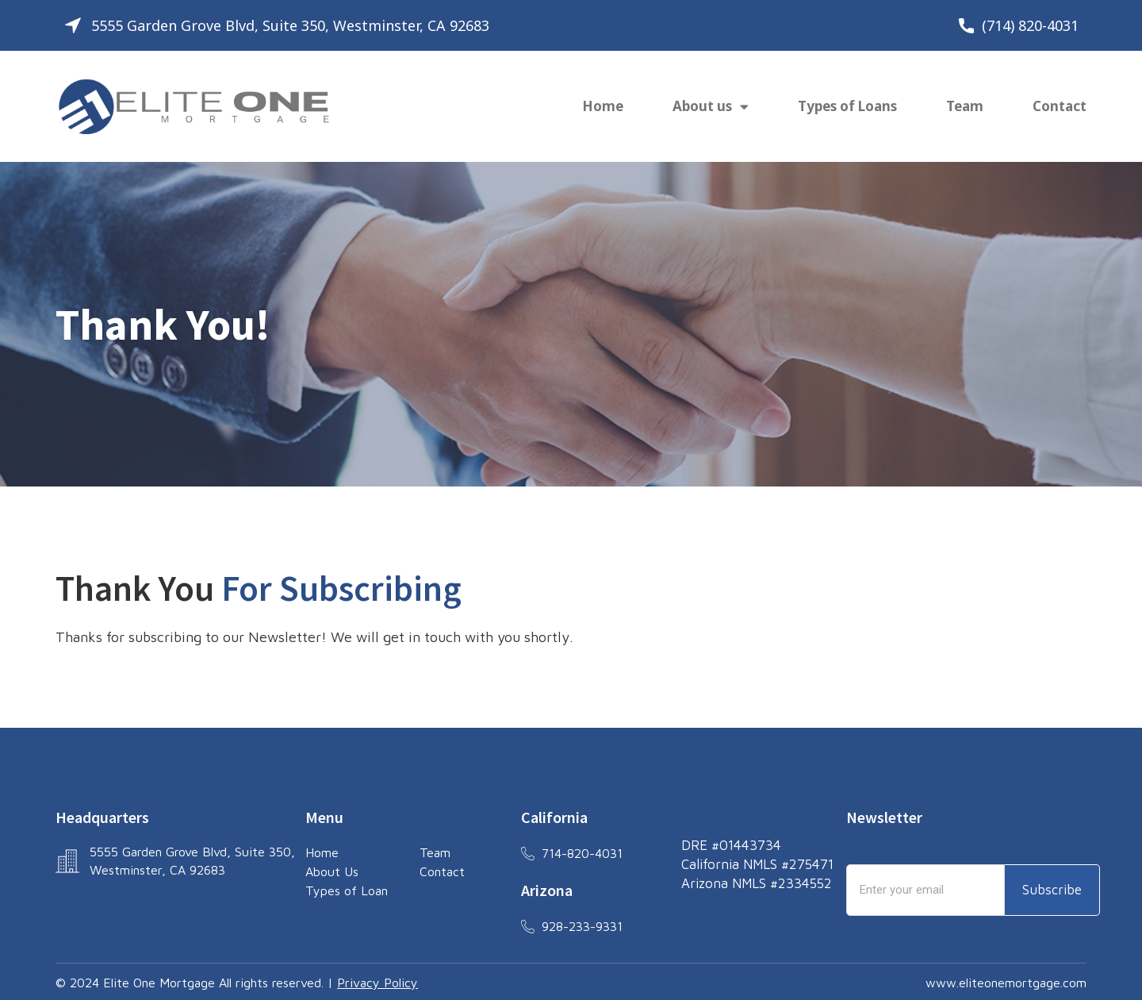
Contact (1059, 106)
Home (602, 106)
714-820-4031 (582, 853)
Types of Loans (847, 106)
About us (711, 106)
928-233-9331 (582, 926)
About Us (331, 871)
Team (964, 106)
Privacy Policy (377, 982)
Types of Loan (346, 890)
